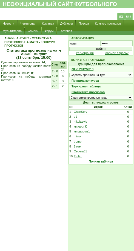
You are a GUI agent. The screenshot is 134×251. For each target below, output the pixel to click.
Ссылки (33, 31)
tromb (77, 141)
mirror (78, 136)
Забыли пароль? (117, 53)
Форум (48, 31)
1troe (77, 146)
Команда (48, 23)
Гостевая (65, 31)
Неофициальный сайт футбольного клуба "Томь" (60, 7)
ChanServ (80, 111)
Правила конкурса (85, 80)
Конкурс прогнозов (108, 23)
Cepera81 (80, 151)
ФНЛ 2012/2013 (82, 69)
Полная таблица (101, 161)
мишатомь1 (82, 131)
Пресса (84, 23)
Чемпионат (28, 23)
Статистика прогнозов (88, 92)
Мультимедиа (12, 31)
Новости (9, 23)
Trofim (78, 156)
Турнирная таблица (86, 86)
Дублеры (66, 23)
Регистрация (84, 53)
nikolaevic (80, 121)
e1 (75, 116)
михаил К (80, 126)
